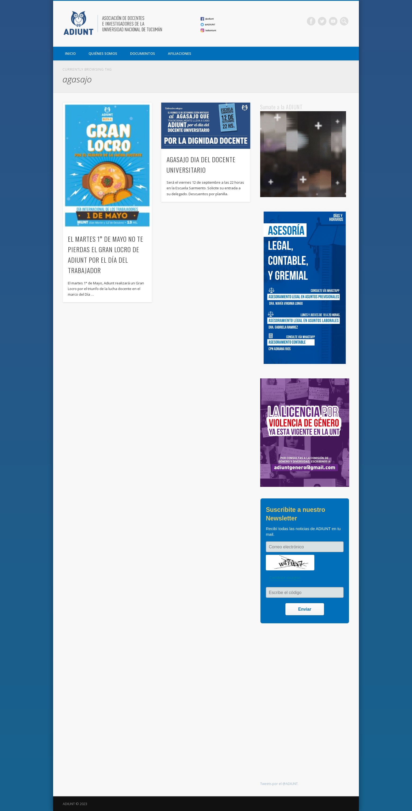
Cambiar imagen (285, 577)
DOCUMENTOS (142, 53)
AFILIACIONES (179, 53)
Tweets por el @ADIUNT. (279, 783)
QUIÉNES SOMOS (103, 53)
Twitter (322, 21)
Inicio (70, 53)
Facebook (311, 21)
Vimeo (333, 21)
